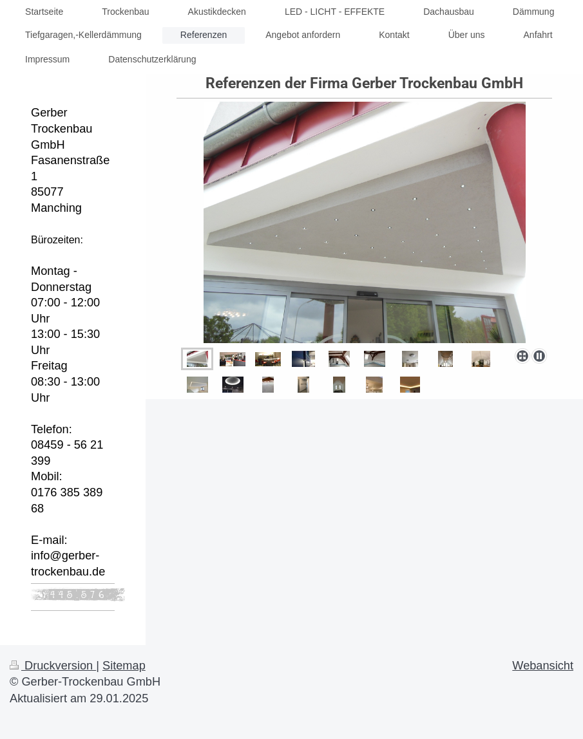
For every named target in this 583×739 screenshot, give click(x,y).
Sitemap (124, 665)
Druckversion (53, 665)
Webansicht (542, 665)
